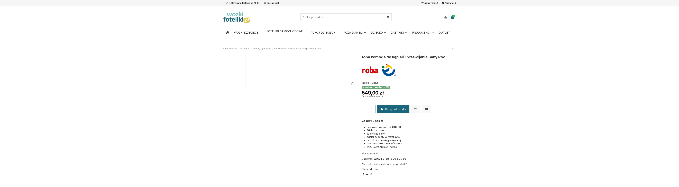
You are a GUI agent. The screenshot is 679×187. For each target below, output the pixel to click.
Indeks (365, 82)
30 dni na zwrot (271, 3)
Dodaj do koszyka (393, 109)
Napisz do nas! (370, 169)
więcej (393, 146)
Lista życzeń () (430, 3)
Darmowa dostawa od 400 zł (246, 3)
